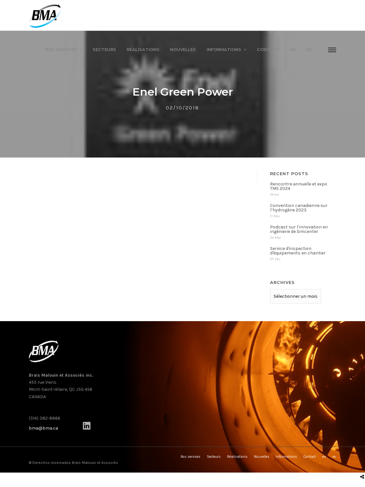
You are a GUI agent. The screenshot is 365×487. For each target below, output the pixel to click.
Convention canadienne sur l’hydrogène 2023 (298, 209)
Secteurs (104, 49)
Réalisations (143, 49)
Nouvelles (183, 49)
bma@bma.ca (43, 429)
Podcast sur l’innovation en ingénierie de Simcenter (299, 230)
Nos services (61, 49)
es (309, 49)
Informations (224, 49)
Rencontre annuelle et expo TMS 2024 (298, 187)
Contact (268, 49)
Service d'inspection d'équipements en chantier (298, 252)
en (293, 49)
